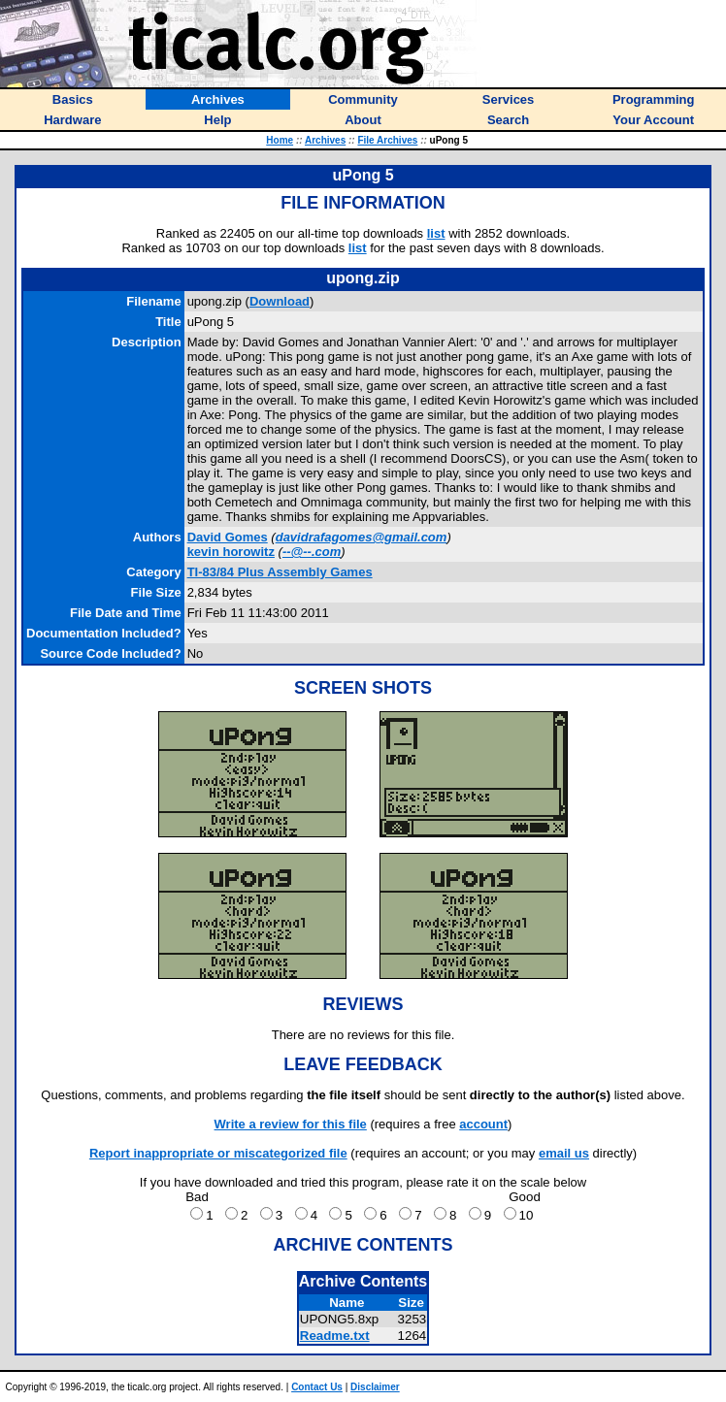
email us (564, 1153)
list (436, 233)
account (483, 1124)
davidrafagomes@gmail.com (361, 537)
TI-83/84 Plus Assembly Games (280, 572)
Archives (325, 140)
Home (279, 140)
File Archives (387, 140)
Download (279, 301)
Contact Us (317, 1387)
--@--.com (311, 551)
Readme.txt (335, 1335)
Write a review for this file (290, 1124)
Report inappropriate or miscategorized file (218, 1153)
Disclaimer (375, 1387)
